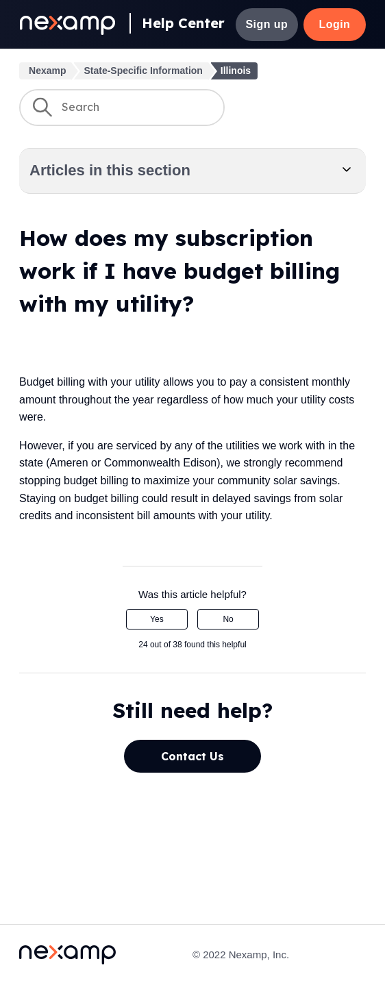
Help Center (183, 23)
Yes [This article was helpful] (157, 619)
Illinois (236, 70)
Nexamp (47, 70)
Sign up (266, 24)
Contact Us (192, 756)
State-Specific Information (143, 70)
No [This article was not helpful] (228, 619)
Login (334, 24)
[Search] (122, 107)
